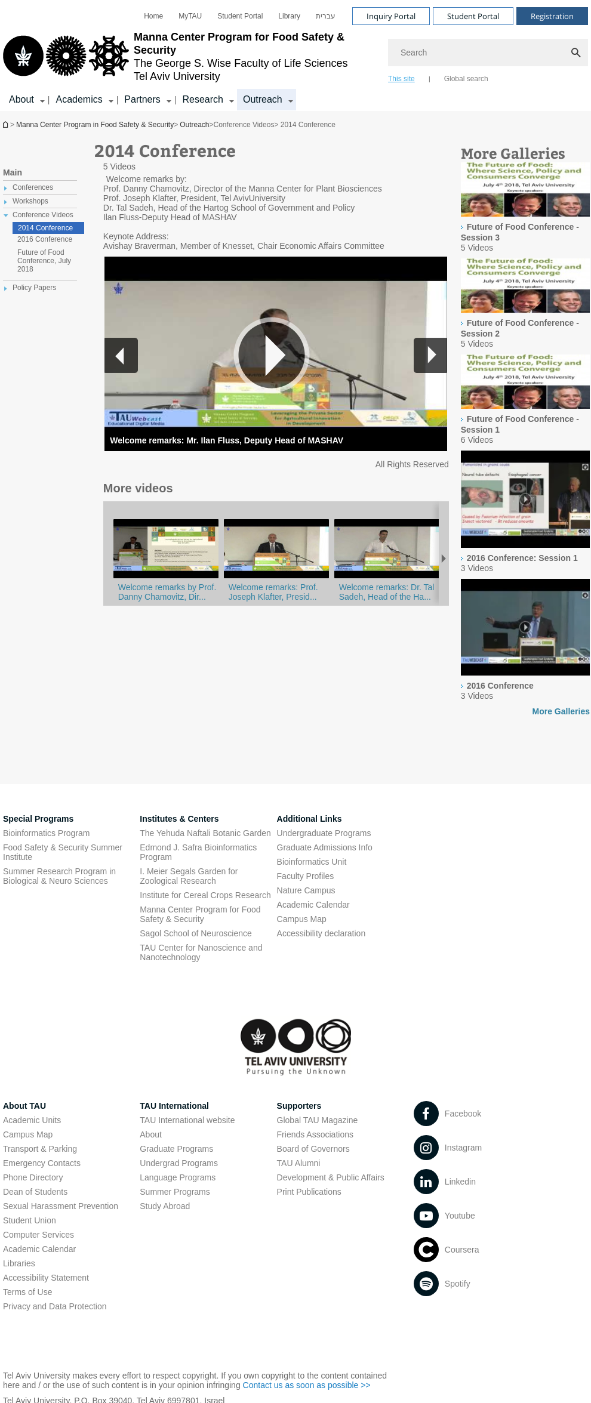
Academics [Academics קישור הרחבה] (79, 99)
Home (153, 16)
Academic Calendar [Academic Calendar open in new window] (313, 904)
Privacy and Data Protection (55, 1306)
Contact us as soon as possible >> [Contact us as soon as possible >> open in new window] (307, 1385)
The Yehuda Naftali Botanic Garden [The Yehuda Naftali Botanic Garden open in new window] (205, 833)
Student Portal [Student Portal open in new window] (240, 16)
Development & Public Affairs (330, 1177)
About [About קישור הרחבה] (21, 99)
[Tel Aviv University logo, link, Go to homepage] (189, 56)
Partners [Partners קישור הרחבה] (142, 99)
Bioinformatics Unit (312, 862)
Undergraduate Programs (324, 833)
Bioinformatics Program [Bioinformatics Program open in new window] (46, 833)
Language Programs (178, 1177)
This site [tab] (401, 79)
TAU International (174, 1106)
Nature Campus (306, 890)
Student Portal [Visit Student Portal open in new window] (473, 16)
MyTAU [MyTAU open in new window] (190, 16)
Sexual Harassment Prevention (60, 1206)
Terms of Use (27, 1292)
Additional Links (309, 819)
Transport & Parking (40, 1149)
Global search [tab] (466, 79)
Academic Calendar (39, 1249)
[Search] (488, 52)
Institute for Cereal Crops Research (205, 895)
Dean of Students (35, 1192)
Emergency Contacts (42, 1163)
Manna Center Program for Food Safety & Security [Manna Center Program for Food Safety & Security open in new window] (200, 914)
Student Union (29, 1220)
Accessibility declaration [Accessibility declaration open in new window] (321, 933)
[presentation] (525, 190)
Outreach (194, 125)
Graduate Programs (176, 1149)
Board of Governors (313, 1149)
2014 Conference (45, 228)
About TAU (24, 1106)
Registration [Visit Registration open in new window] (552, 16)
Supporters (299, 1106)
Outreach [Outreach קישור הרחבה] (262, 99)
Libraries (19, 1263)
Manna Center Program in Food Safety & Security (6, 124)
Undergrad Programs (179, 1163)
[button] (430, 355)
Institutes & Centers (179, 819)
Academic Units (32, 1120)
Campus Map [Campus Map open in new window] (302, 919)
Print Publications (309, 1192)
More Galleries (561, 711)
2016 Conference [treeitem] (44, 239)
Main (12, 172)
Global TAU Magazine (317, 1120)
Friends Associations (315, 1134)
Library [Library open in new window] (289, 16)
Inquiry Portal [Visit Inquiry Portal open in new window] (391, 16)
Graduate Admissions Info (325, 847)
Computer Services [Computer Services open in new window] (38, 1234)
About (151, 1134)
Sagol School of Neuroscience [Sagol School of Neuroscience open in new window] (196, 933)
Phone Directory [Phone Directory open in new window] (33, 1177)
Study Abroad (165, 1206)
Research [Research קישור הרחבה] (202, 99)
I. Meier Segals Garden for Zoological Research (189, 876)
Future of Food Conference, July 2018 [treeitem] (44, 260)
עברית (325, 16)
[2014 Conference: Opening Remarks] (387, 577)
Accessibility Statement (46, 1277)
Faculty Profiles (305, 876)
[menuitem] (153, 16)
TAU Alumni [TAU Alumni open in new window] (299, 1163)
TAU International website (187, 1120)
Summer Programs (175, 1192)
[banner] (295, 55)
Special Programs (38, 819)
